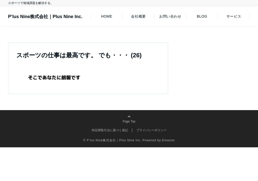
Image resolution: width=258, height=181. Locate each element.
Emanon (168, 140)
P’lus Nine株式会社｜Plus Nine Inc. (45, 16)
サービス (234, 16)
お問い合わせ (170, 16)
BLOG (202, 16)
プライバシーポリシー (151, 130)
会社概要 (138, 16)
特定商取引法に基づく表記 (110, 130)
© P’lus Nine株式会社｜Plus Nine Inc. (112, 140)
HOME (106, 16)
